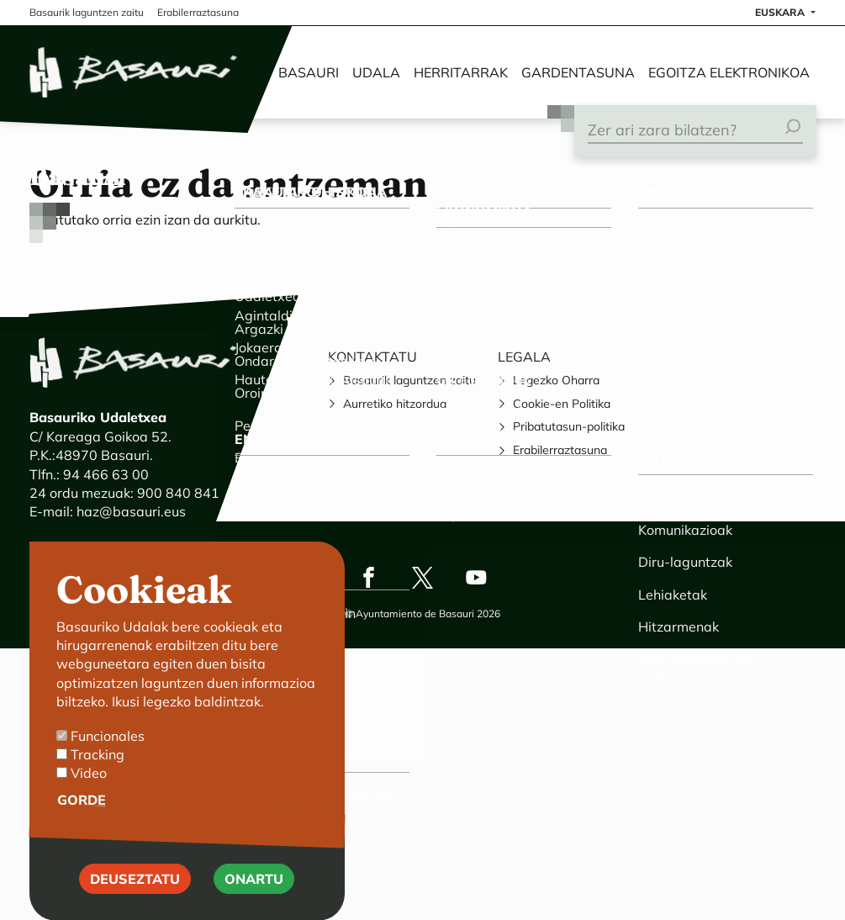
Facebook (369, 578)
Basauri (308, 72)
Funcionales (108, 750)
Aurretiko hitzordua (394, 403)
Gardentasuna (578, 72)
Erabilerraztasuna (560, 449)
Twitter (422, 578)
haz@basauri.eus (131, 511)
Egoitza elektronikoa (729, 72)
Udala (376, 72)
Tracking (97, 768)
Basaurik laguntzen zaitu (409, 380)
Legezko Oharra (556, 380)
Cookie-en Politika (561, 403)
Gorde (81, 814)
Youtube (476, 578)
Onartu (253, 893)
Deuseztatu (135, 893)
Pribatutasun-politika (569, 426)
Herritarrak (461, 72)
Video (89, 787)
